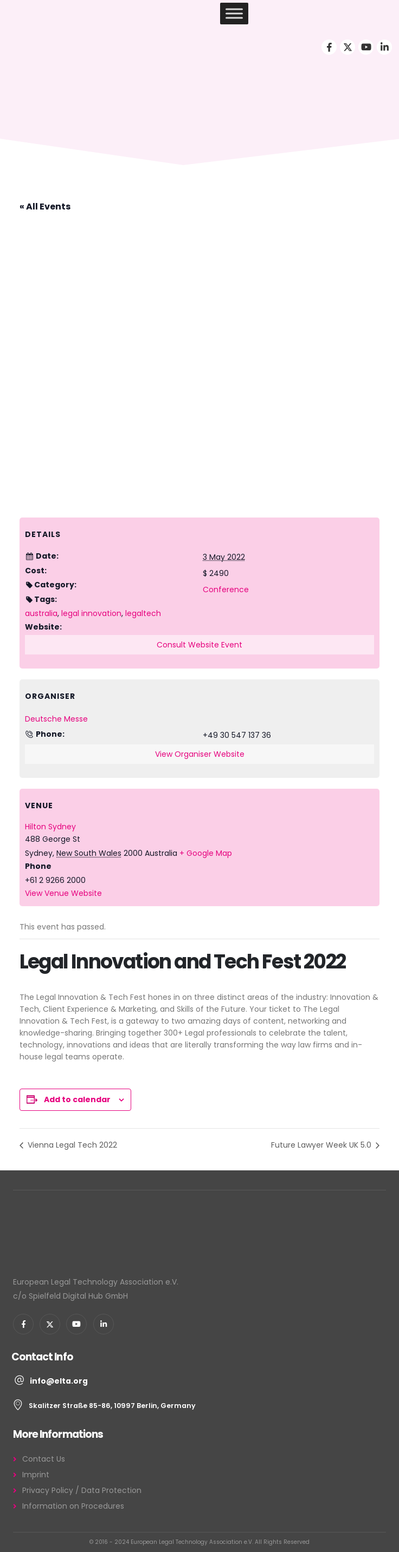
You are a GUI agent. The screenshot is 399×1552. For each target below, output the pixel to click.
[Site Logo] (47, 14)
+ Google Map (205, 853)
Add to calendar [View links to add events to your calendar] (77, 1099)
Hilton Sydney (50, 826)
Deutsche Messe (56, 718)
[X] (347, 47)
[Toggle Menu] (234, 13)
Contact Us (43, 1458)
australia (41, 613)
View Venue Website (63, 893)
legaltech (143, 613)
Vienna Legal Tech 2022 (71, 1145)
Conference (226, 589)
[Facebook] (329, 47)
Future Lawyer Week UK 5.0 (322, 1145)
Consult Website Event (199, 644)
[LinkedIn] (384, 47)
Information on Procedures (73, 1506)
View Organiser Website (199, 754)
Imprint (35, 1474)
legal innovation (91, 613)
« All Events (45, 206)
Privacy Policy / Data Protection (81, 1490)
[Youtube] (366, 47)
